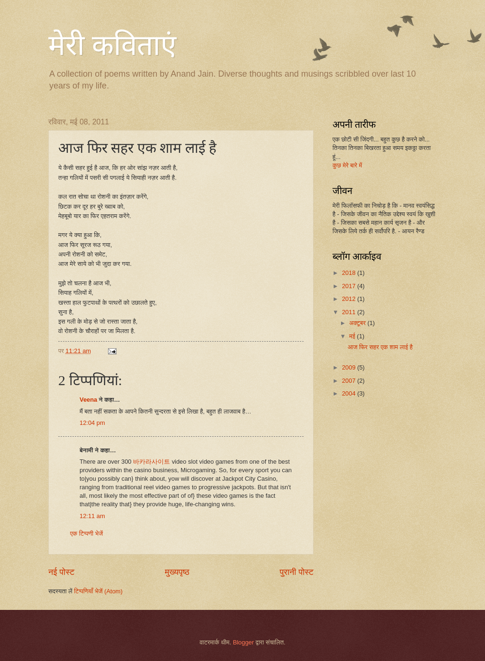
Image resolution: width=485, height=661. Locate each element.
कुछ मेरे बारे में (347, 165)
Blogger (243, 642)
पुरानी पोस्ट (296, 572)
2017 (349, 286)
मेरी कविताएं (112, 45)
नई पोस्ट (61, 572)
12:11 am (92, 516)
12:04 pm (92, 422)
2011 (349, 312)
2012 (349, 298)
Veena (88, 399)
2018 (349, 272)
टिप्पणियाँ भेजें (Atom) (98, 591)
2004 (349, 393)
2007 (349, 380)
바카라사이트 (151, 461)
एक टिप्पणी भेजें (86, 533)
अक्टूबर (358, 322)
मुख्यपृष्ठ (177, 572)
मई (353, 336)
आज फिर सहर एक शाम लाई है (380, 347)
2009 (349, 367)
